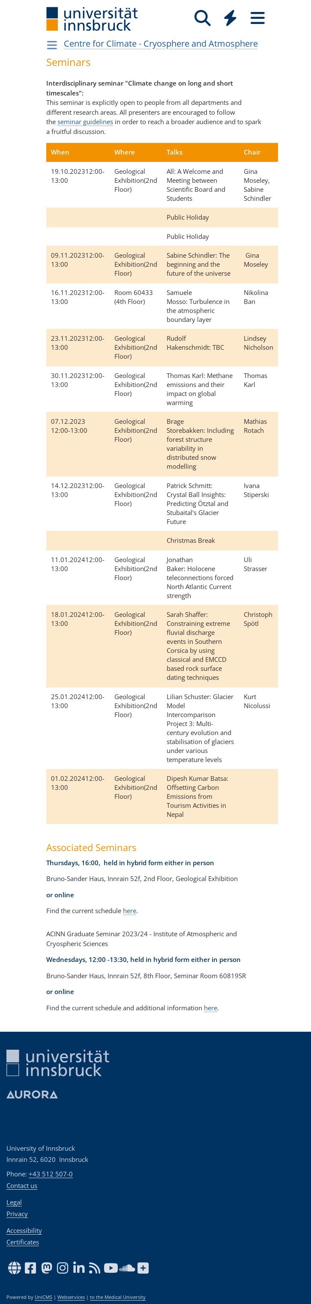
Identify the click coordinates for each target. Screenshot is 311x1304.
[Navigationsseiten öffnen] (52, 45)
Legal (14, 1202)
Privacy (17, 1213)
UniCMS (43, 1297)
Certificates (22, 1242)
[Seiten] (257, 18)
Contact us (21, 1185)
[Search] (202, 18)
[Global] (230, 19)
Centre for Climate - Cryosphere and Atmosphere (161, 43)
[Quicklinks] (230, 18)
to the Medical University (118, 1297)
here (129, 910)
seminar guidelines (85, 121)
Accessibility (24, 1230)
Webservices (71, 1297)
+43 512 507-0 (51, 1174)
